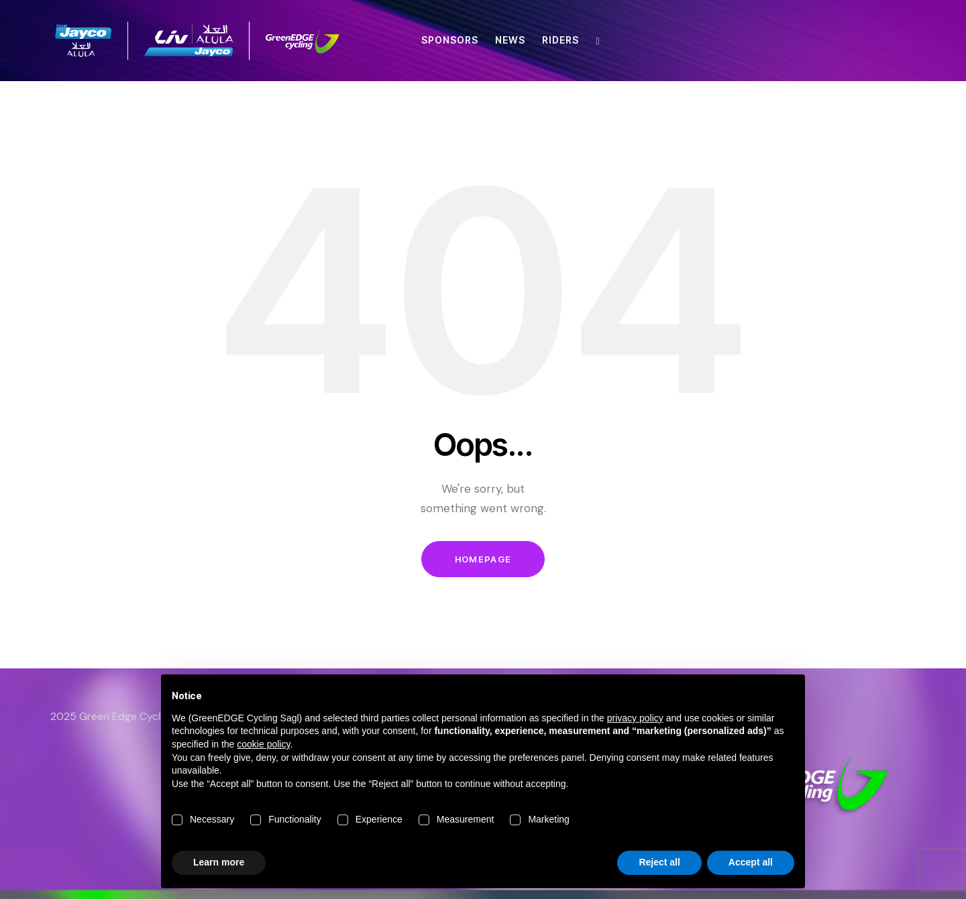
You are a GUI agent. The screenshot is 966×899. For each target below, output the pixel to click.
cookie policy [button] (263, 744)
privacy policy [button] (635, 718)
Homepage (483, 559)
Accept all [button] (751, 862)
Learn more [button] (218, 862)
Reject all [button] (659, 862)
